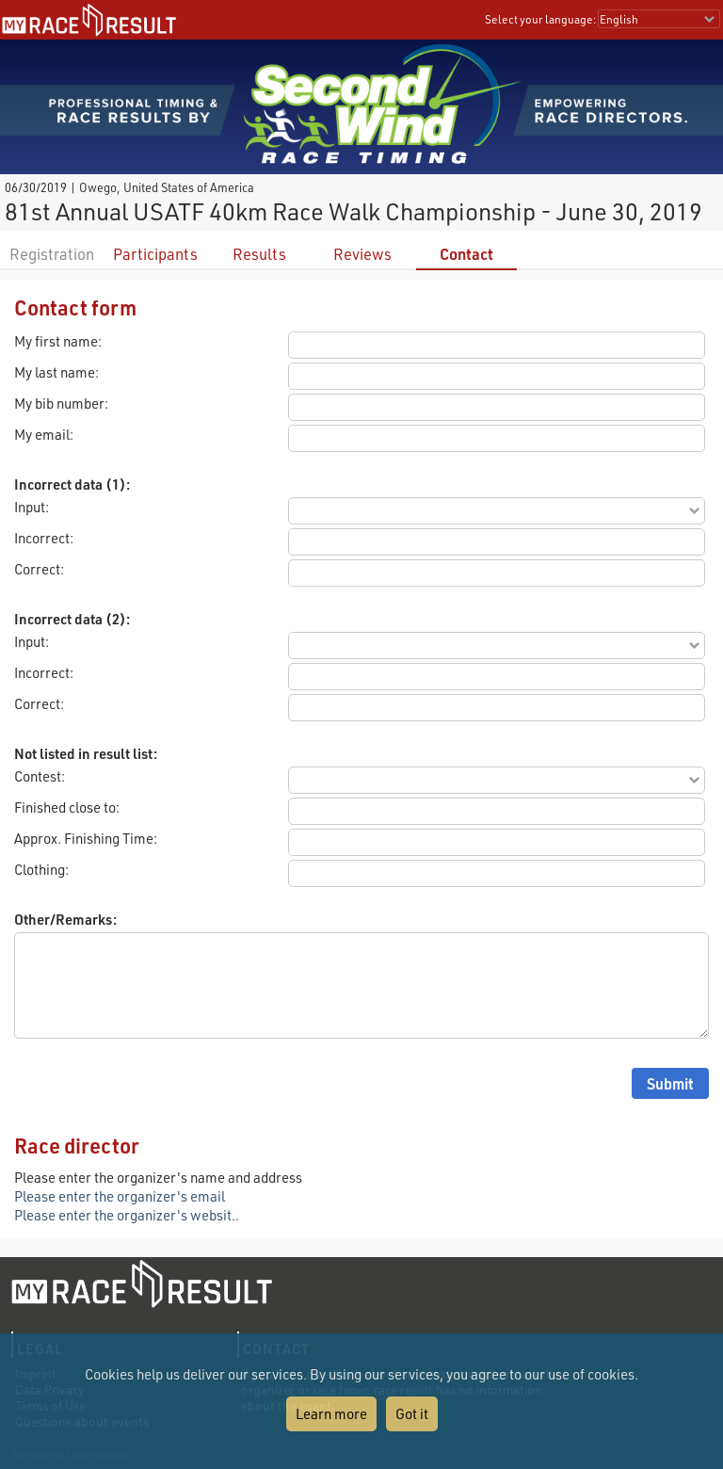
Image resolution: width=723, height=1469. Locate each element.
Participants (155, 254)
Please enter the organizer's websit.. (126, 1214)
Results (259, 254)
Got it (411, 1413)
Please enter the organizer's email (119, 1195)
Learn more (331, 1413)
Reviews (362, 254)
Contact (466, 254)
